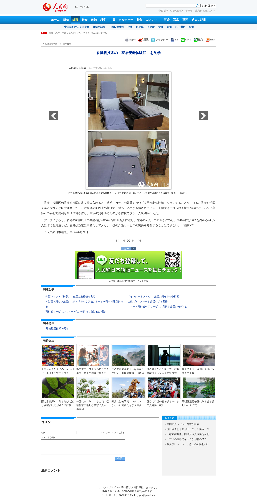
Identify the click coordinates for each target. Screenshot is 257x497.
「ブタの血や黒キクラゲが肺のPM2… (188, 439)
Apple (130, 39)
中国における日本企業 (76, 27)
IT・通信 (180, 27)
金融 (160, 27)
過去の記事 (199, 19)
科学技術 (67, 44)
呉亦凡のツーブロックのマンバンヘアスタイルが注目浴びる (78, 33)
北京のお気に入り (205, 10)
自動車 (139, 27)
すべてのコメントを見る (113, 432)
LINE (186, 39)
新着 (66, 19)
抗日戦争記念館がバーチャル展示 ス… (189, 429)
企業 (129, 27)
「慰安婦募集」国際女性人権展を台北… (189, 434)
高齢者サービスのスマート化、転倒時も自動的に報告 (75, 311)
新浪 (143, 39)
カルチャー (126, 19)
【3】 (128, 240)
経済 (75, 19)
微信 (198, 39)
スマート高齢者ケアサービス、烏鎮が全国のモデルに (158, 306)
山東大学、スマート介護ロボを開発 (148, 301)
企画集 (189, 10)
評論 (167, 19)
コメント (151, 19)
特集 (139, 19)
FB (174, 39)
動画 (185, 19)
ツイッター (159, 39)
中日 (112, 19)
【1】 (117, 240)
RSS (210, 39)
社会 (84, 19)
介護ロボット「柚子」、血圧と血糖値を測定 (70, 296)
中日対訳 (163, 10)
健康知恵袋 (176, 10)
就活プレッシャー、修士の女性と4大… (188, 444)
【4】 (134, 240)
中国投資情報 (116, 27)
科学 (103, 19)
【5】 (139, 240)
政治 (94, 19)
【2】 (123, 240)
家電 (169, 27)
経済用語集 (99, 27)
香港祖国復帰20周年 (57, 328)
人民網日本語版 (49, 44)
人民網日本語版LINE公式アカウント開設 (128, 266)
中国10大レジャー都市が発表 (183, 424)
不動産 (151, 27)
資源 (191, 27)
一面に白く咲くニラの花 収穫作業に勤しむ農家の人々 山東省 (92, 405)
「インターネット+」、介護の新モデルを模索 (153, 296)
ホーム (55, 19)
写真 (176, 19)
